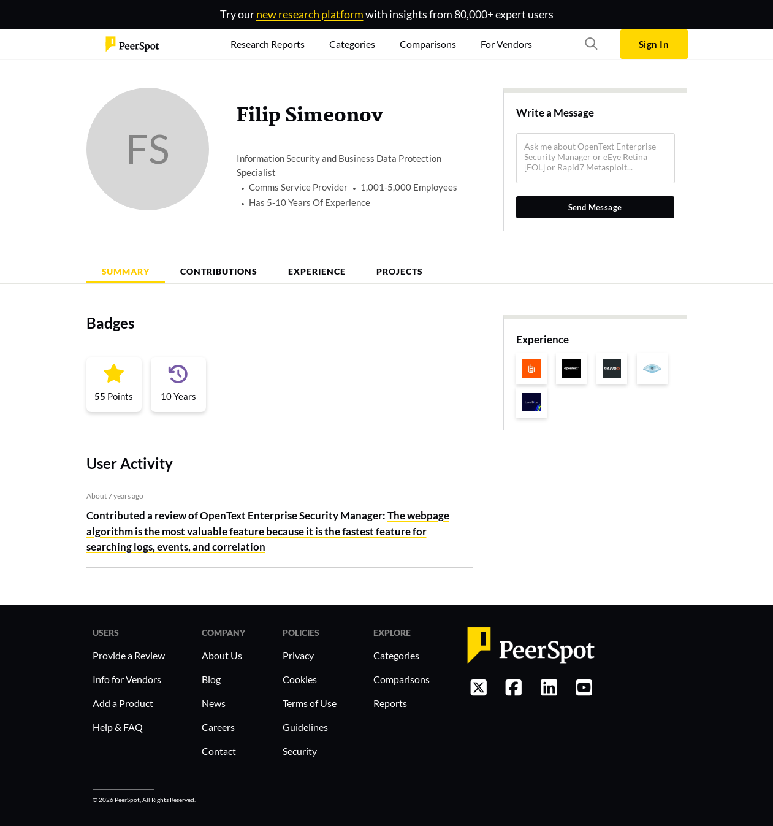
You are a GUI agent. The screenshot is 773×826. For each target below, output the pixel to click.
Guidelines (305, 727)
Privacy (298, 655)
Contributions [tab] (218, 271)
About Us (222, 655)
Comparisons (401, 679)
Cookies (300, 679)
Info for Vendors (127, 679)
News (214, 703)
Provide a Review (129, 655)
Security (300, 751)
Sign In (654, 44)
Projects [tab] (399, 271)
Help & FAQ (118, 727)
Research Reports (267, 44)
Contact (219, 751)
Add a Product (123, 703)
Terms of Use (310, 703)
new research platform (310, 14)
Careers (218, 727)
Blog (211, 679)
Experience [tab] (317, 271)
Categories (396, 655)
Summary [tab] (126, 271)
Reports (390, 703)
